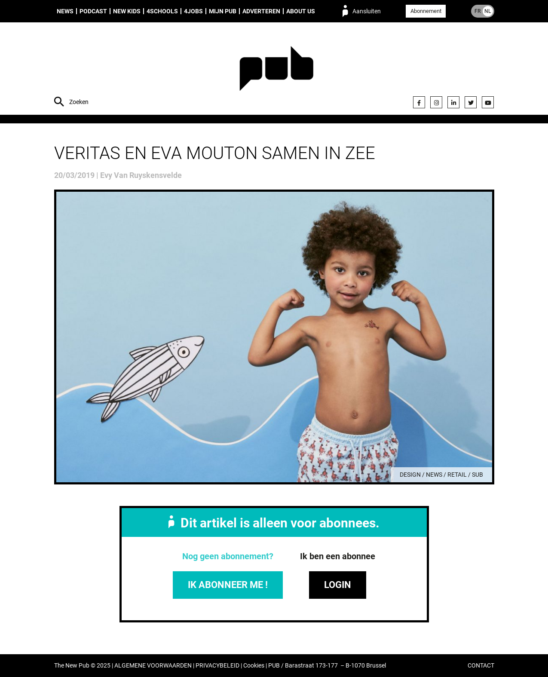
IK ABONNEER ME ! (228, 584)
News (65, 11)
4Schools (162, 11)
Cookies (253, 665)
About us (300, 11)
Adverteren (261, 11)
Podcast (93, 11)
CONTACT (481, 665)
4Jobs (193, 11)
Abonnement (425, 11)
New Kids (127, 11)
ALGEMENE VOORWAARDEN (153, 665)
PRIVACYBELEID (217, 665)
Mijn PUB (222, 11)
